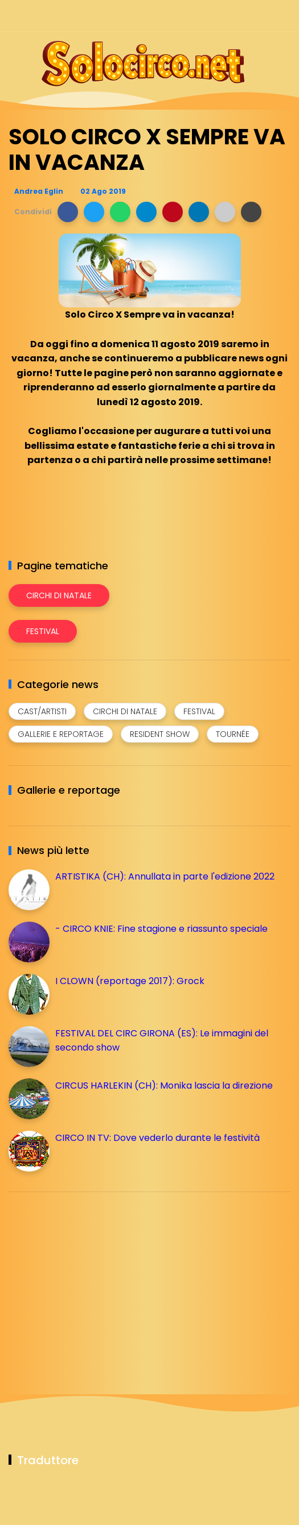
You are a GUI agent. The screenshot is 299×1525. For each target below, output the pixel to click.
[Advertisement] (94, 1280)
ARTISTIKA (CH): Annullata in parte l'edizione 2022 (165, 876)
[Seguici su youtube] (283, 16)
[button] (68, 212)
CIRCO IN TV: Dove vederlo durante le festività (157, 1137)
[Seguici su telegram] (243, 16)
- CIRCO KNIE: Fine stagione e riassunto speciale (161, 928)
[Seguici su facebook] (203, 16)
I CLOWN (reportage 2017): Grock (129, 981)
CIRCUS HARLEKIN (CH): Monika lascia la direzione (164, 1085)
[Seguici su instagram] (223, 16)
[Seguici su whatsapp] (263, 16)
